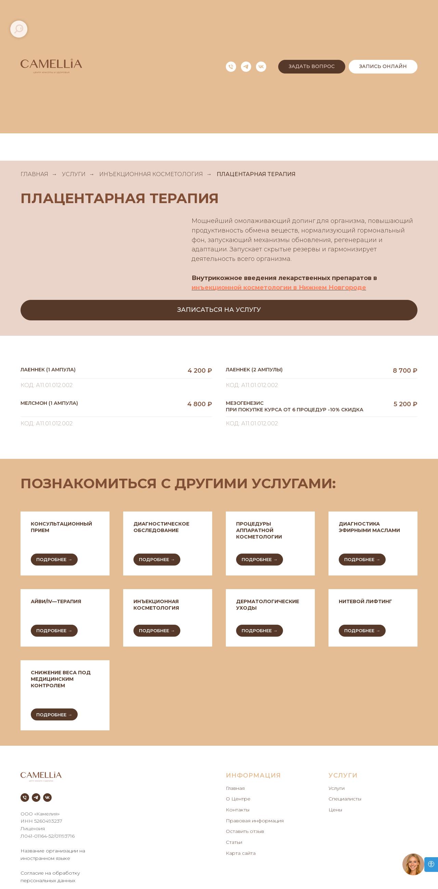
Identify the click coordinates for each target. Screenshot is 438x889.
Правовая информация (255, 821)
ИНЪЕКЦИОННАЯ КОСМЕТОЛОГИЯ (151, 174)
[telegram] (246, 67)
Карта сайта (241, 853)
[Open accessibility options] (431, 864)
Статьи (234, 842)
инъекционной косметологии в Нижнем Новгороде (279, 287)
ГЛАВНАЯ (34, 174)
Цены (335, 810)
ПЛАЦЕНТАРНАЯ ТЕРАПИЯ (256, 174)
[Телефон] (231, 67)
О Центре (238, 799)
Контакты (237, 810)
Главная (235, 788)
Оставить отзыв (245, 831)
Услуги (336, 788)
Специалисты (344, 799)
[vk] (261, 67)
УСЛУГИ (74, 174)
